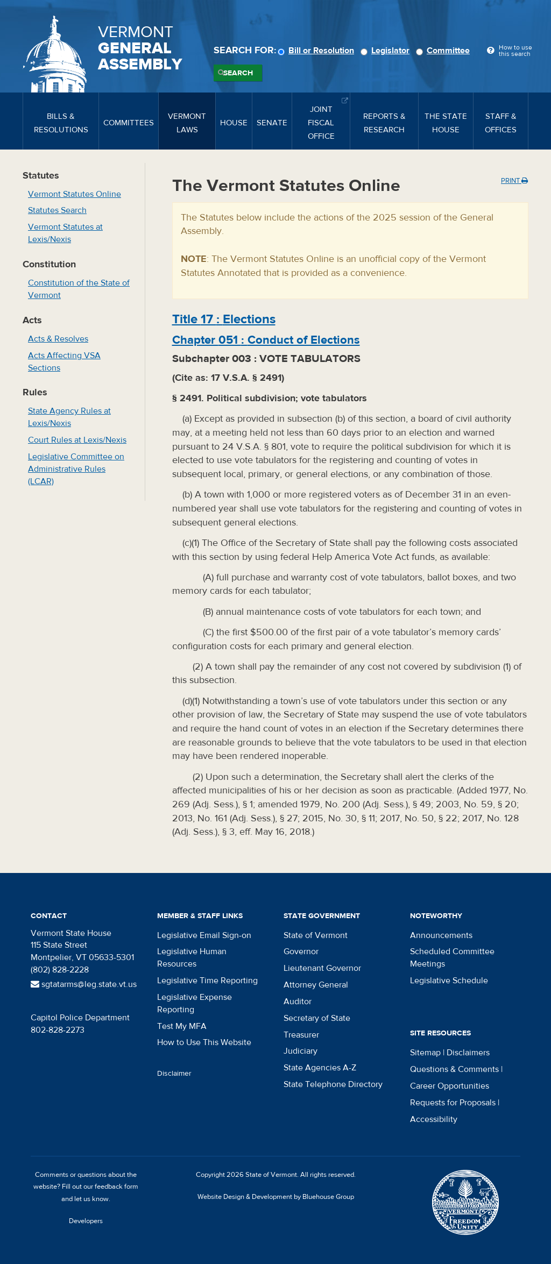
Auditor (298, 1001)
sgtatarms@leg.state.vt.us (84, 984)
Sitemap (425, 1052)
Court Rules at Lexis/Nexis (77, 440)
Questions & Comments (454, 1069)
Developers (86, 1221)
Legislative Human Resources (192, 957)
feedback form (116, 1186)
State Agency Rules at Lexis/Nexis (69, 417)
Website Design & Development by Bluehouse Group (275, 1196)
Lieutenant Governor (322, 968)
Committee (444, 50)
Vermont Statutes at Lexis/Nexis (65, 233)
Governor (301, 951)
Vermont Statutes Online (74, 194)
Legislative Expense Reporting (194, 1003)
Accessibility (433, 1119)
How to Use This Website (204, 1042)
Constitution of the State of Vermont (79, 289)
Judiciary (300, 1051)
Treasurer (301, 1034)
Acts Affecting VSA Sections (64, 361)
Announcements (441, 935)
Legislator (386, 50)
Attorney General (316, 984)
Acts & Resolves (58, 338)
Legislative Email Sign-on (204, 935)
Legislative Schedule (449, 980)
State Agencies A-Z (320, 1067)
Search (238, 73)
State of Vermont (316, 935)
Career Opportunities (449, 1086)
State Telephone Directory (333, 1084)
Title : (224, 319)
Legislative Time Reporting (207, 980)
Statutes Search (57, 210)
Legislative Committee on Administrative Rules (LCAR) (76, 469)
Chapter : (266, 339)
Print (514, 180)
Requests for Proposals (453, 1102)
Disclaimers (468, 1052)
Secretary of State (317, 1018)
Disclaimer (174, 1073)
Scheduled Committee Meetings (452, 957)
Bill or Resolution (317, 50)
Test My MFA (182, 1026)
